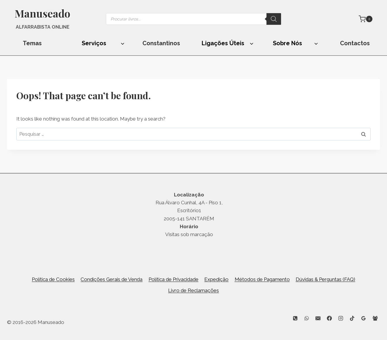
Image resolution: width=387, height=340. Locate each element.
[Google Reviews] (364, 318)
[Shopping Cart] (365, 18)
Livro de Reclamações (193, 290)
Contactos (355, 43)
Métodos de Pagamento (262, 279)
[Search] (273, 19)
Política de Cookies (53, 279)
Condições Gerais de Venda (111, 279)
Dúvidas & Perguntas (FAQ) (325, 279)
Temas (32, 43)
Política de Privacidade (173, 279)
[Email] (318, 318)
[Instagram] (341, 318)
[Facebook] (329, 318)
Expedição (216, 279)
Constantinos (161, 43)
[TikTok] (352, 318)
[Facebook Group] (375, 318)
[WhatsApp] (306, 318)
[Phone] (295, 318)
